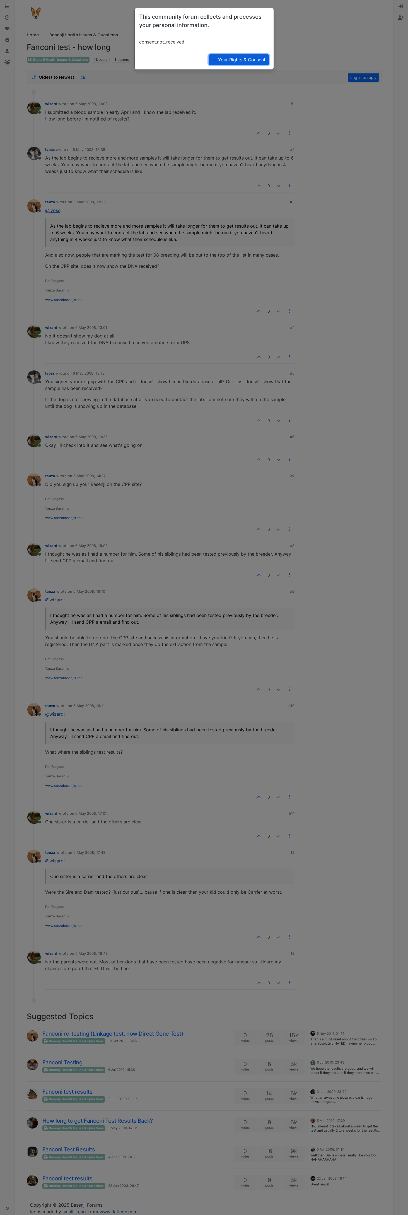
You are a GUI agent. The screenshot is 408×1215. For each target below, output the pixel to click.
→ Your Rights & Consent (238, 59)
